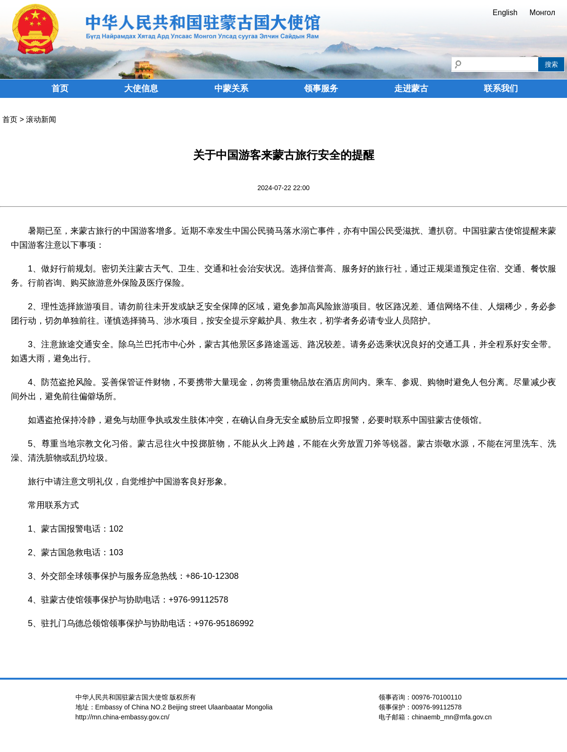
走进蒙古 (411, 88)
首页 (59, 88)
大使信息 (141, 88)
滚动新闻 (41, 119)
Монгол (542, 13)
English (505, 13)
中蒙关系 (231, 88)
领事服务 (321, 88)
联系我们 (501, 88)
